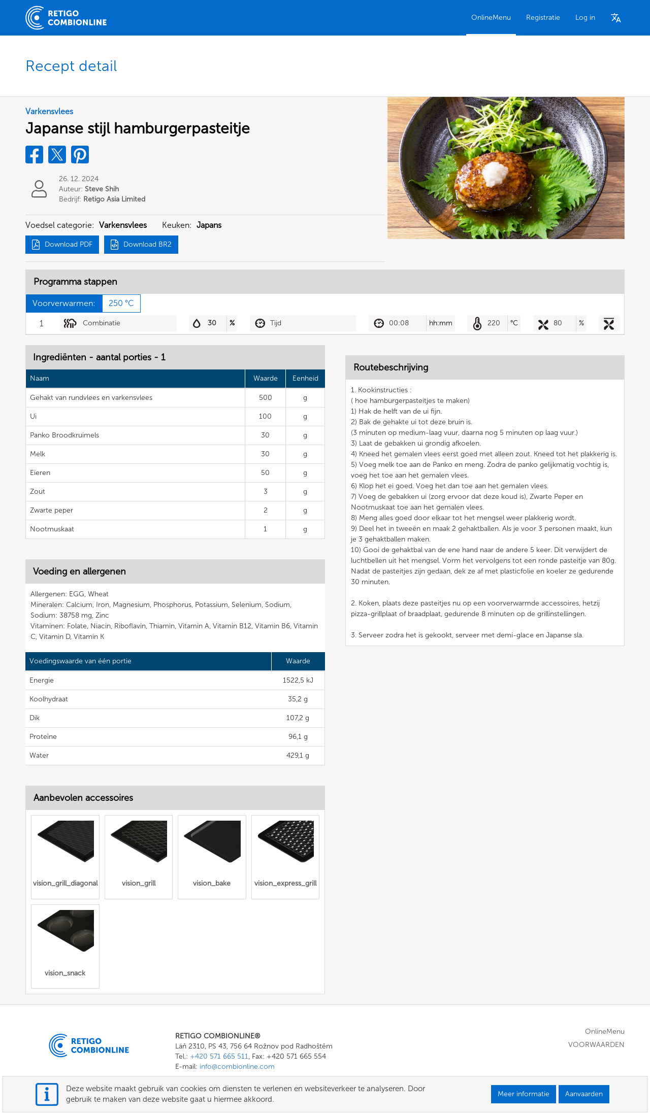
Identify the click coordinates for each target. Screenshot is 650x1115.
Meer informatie (523, 1094)
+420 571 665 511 (219, 1056)
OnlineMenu (491, 17)
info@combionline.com (237, 1066)
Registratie (543, 17)
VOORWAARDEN (596, 1044)
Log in (585, 17)
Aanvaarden (584, 1094)
